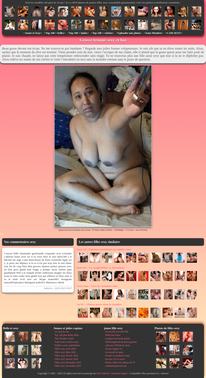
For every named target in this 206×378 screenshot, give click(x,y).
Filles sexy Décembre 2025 (68, 362)
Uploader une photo (129, 32)
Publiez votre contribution (67, 345)
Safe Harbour (102, 373)
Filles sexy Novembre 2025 (68, 365)
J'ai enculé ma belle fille (116, 331)
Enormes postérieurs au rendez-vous (104, 249)
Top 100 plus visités (64, 338)
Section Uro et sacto (115, 359)
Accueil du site (62, 331)
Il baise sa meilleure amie (117, 355)
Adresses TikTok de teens (117, 345)
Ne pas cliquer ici (113, 348)
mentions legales (119, 373)
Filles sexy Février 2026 (66, 355)
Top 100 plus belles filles (67, 335)
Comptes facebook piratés (117, 338)
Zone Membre (153, 32)
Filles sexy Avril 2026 (65, 348)
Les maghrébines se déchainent (100, 267)
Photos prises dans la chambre (99, 304)
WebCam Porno (112, 335)
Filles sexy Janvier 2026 (66, 359)
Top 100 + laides (78, 32)
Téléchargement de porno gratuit (121, 342)
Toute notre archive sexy (66, 342)
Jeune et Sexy (33, 32)
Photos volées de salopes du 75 (120, 362)
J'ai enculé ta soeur (114, 352)
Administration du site (116, 365)
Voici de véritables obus (97, 286)
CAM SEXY (174, 32)
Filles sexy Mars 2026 (65, 352)
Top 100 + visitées (102, 32)
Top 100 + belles (54, 32)
